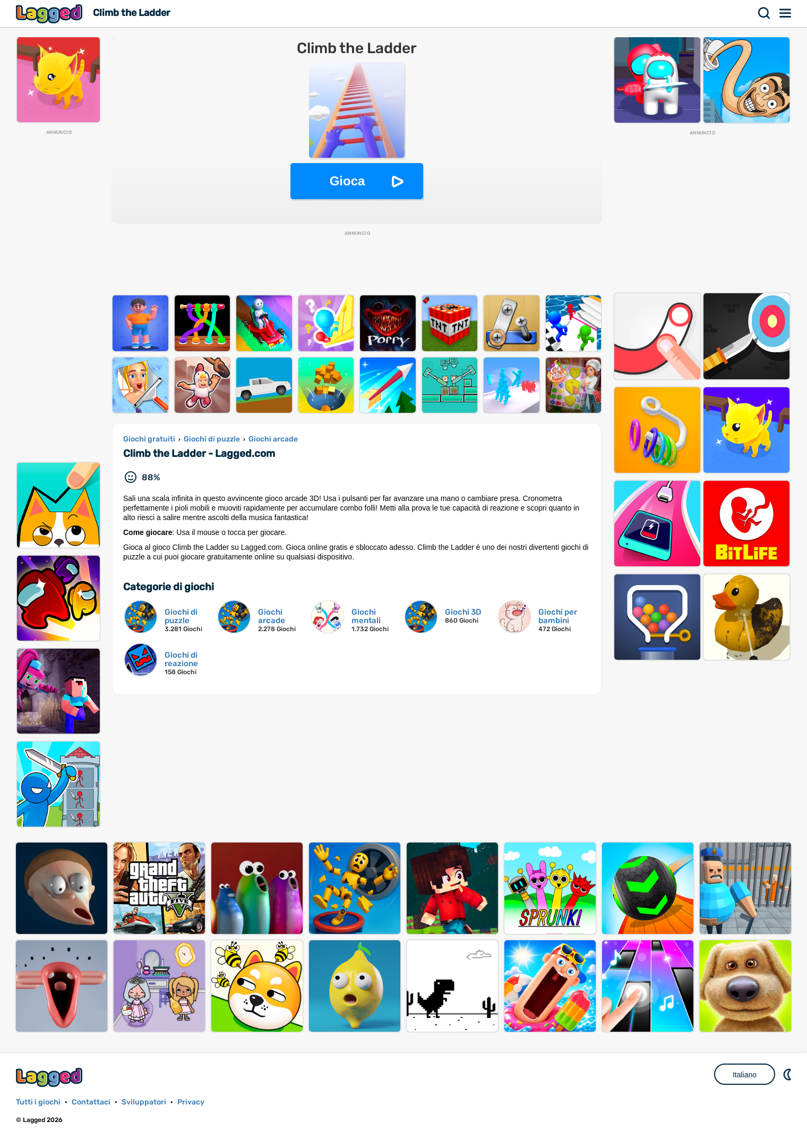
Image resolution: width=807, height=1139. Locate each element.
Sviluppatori (144, 1102)
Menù (785, 13)
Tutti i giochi (38, 1102)
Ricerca (764, 13)
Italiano (745, 1074)
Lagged (50, 13)
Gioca (347, 181)
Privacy (190, 1102)
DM (788, 1074)
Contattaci (91, 1102)
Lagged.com (50, 1077)
